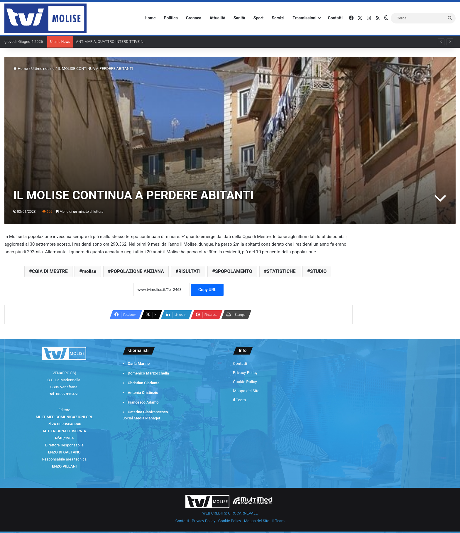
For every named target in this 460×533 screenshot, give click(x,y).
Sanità (239, 18)
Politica (171, 18)
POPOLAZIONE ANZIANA (137, 271)
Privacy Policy (245, 372)
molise (89, 271)
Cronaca (193, 18)
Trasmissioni (305, 18)
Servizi (278, 18)
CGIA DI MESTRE (50, 271)
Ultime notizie (43, 68)
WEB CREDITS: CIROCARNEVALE (230, 513)
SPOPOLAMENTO (233, 271)
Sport (258, 18)
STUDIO (318, 271)
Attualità (217, 18)
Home (150, 18)
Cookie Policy (245, 381)
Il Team (239, 399)
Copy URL (207, 289)
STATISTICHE (281, 271)
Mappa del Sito (246, 390)
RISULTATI (189, 271)
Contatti (335, 18)
